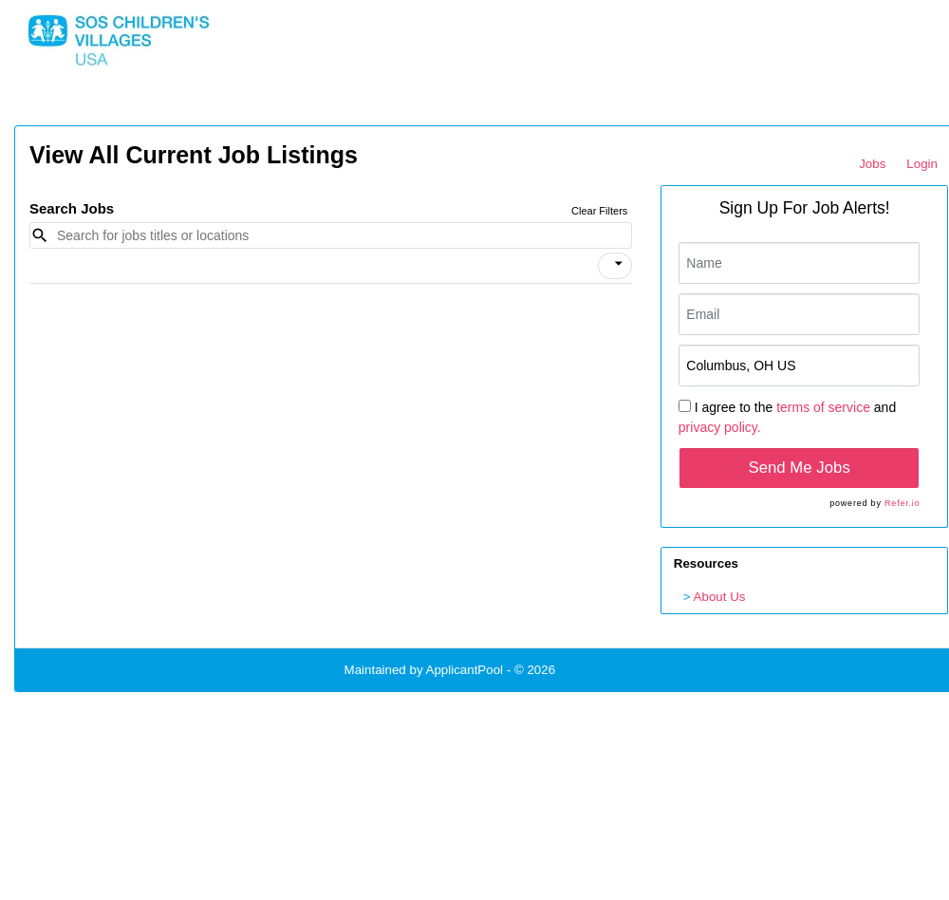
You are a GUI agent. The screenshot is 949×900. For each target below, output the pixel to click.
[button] (615, 266)
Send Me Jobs (799, 468)
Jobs (872, 164)
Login (922, 164)
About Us (720, 597)
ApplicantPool (465, 670)
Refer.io (902, 503)
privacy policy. (720, 427)
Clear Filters (599, 210)
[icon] (618, 263)
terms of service (823, 407)
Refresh (611, 670)
